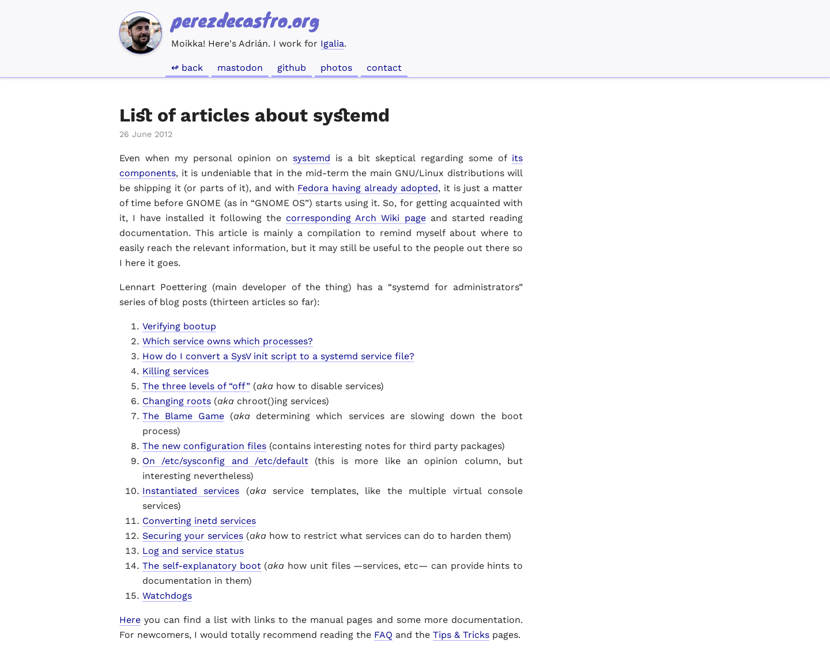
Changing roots (176, 401)
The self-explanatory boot (201, 565)
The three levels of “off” (196, 386)
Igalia (332, 43)
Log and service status (193, 550)
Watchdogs (167, 595)
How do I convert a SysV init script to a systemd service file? (278, 356)
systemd (311, 158)
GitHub (291, 67)
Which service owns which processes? (227, 341)
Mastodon (240, 67)
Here (130, 619)
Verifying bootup (179, 326)
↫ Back (187, 67)
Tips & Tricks (461, 634)
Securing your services (192, 535)
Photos (336, 67)
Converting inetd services (199, 520)
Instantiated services (190, 490)
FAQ (383, 634)
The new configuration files (204, 445)
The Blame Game (183, 415)
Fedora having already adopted (367, 188)
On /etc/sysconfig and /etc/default (225, 460)
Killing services (175, 371)
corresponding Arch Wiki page (355, 217)
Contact (384, 67)
